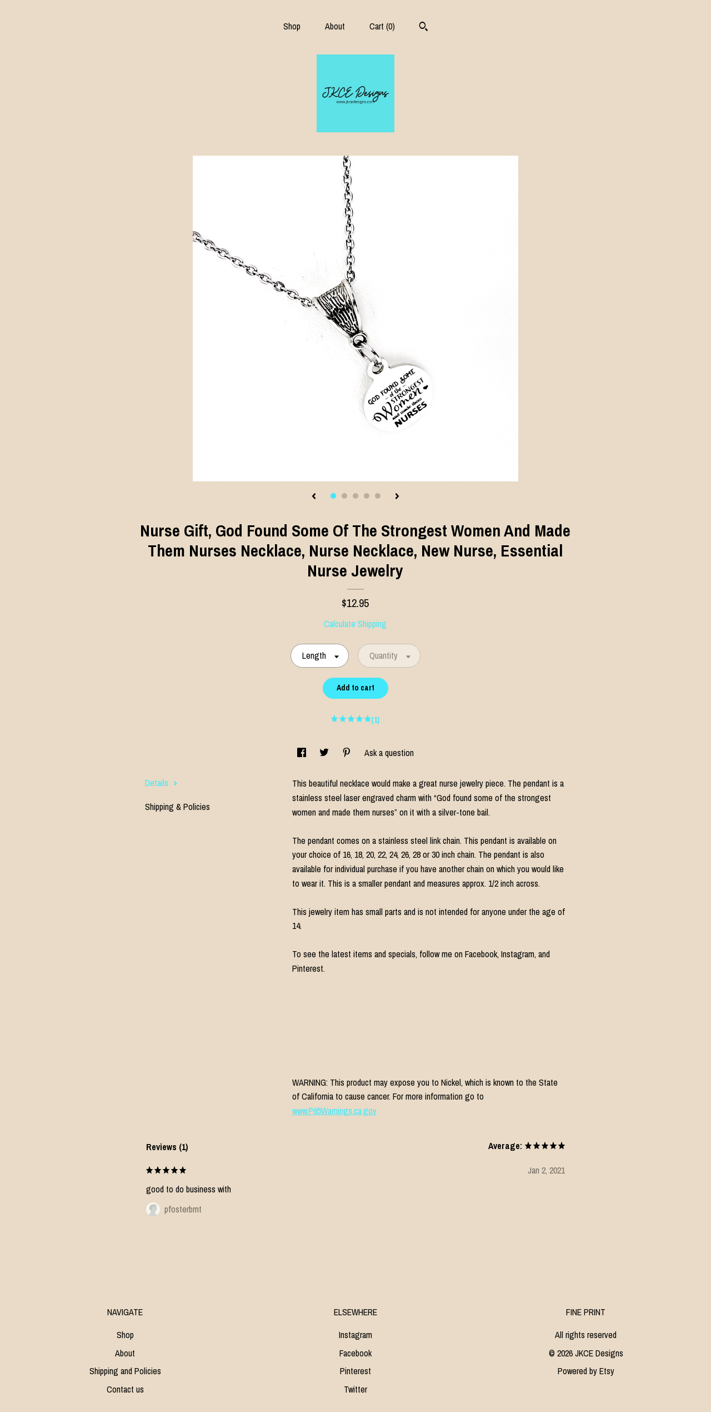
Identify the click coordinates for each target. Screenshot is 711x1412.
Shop (292, 26)
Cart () (382, 26)
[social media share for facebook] (302, 753)
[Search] (423, 28)
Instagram (355, 1335)
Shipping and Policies (125, 1371)
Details (161, 783)
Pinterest (355, 1371)
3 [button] (355, 496)
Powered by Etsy (586, 1371)
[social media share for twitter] (325, 753)
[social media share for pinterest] (347, 753)
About (335, 26)
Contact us (125, 1389)
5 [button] (377, 496)
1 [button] (333, 496)
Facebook (355, 1353)
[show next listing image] (397, 497)
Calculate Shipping (355, 624)
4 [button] (366, 496)
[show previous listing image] (314, 497)
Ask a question (389, 753)
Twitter (355, 1389)
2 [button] (344, 496)
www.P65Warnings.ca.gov (334, 1111)
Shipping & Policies (177, 807)
